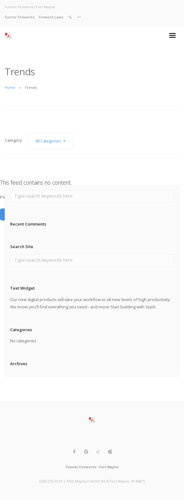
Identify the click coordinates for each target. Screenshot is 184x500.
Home (10, 87)
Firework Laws (51, 17)
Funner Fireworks (20, 17)
